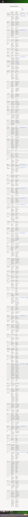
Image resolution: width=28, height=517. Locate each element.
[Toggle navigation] (27, 1)
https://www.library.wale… (23, 127)
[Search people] (13, 9)
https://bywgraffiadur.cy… (23, 56)
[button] (27, 1)
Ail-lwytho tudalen (22, 9)
